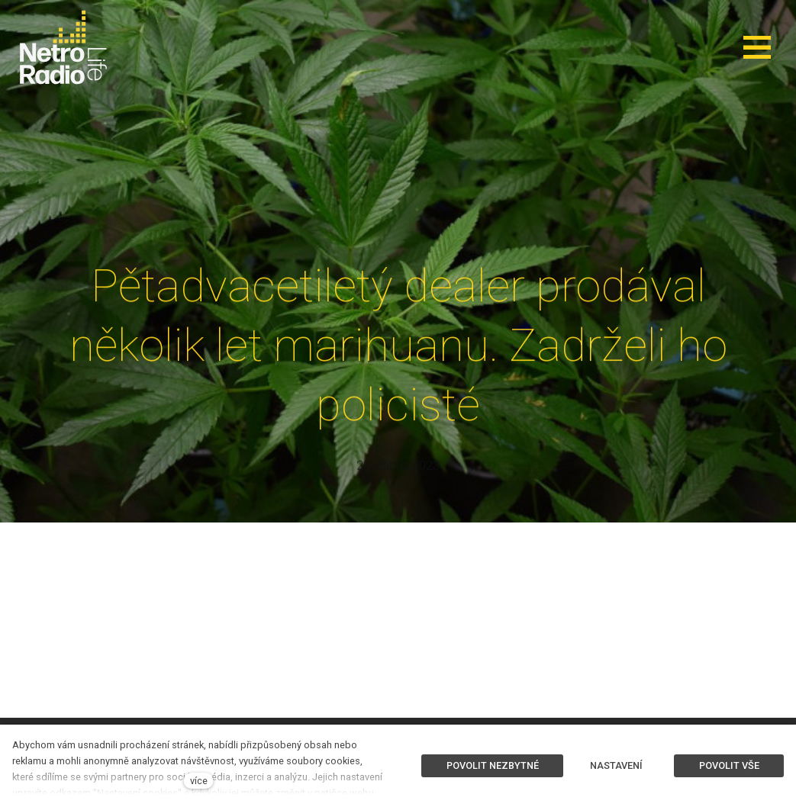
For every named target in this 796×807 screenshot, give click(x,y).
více (199, 780)
